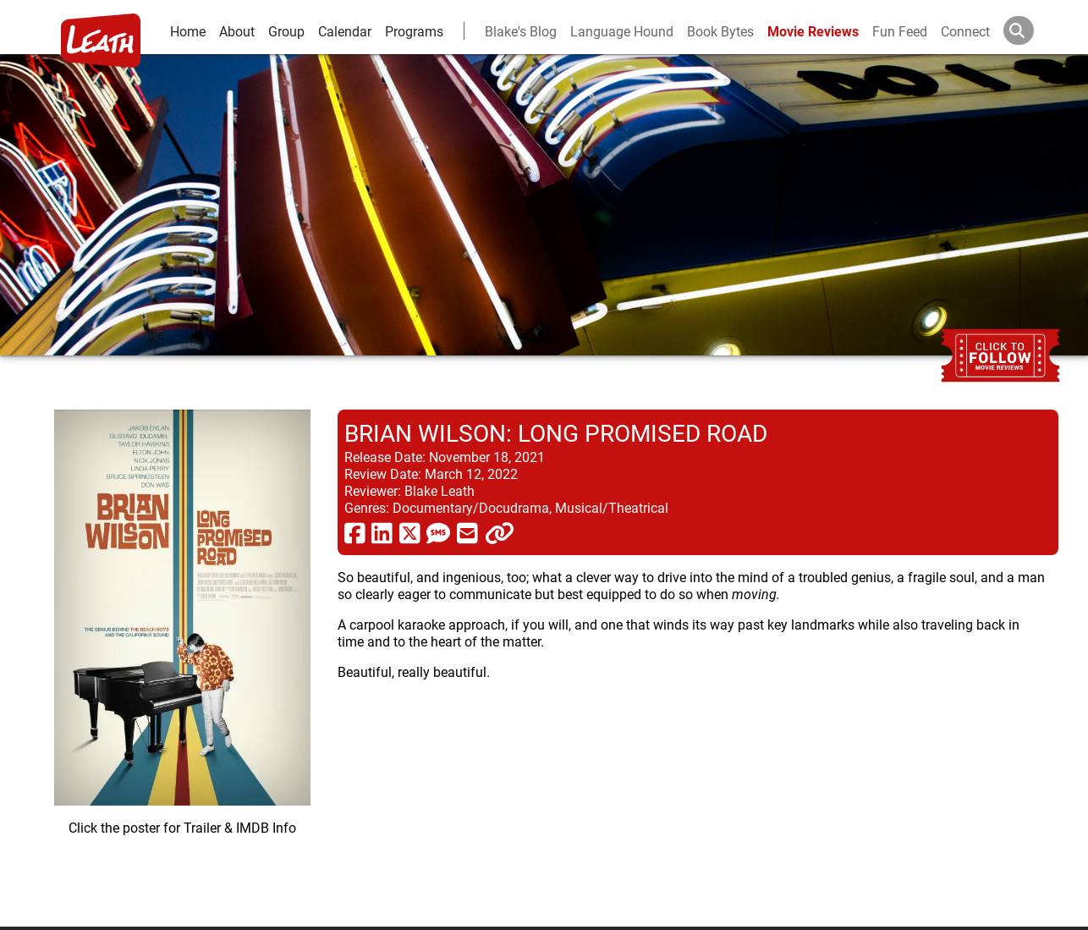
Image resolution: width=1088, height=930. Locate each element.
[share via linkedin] (382, 532)
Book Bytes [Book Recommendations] (720, 31)
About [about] (237, 31)
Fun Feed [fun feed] (899, 31)
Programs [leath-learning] (414, 31)
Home (188, 31)
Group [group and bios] (286, 31)
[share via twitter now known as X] (409, 532)
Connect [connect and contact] (965, 31)
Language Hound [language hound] (621, 31)
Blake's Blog (521, 31)
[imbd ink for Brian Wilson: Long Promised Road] (182, 655)
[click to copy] (499, 532)
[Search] (1032, 30)
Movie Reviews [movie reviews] (813, 31)
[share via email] (467, 532)
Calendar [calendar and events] (344, 31)
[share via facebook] (354, 532)
